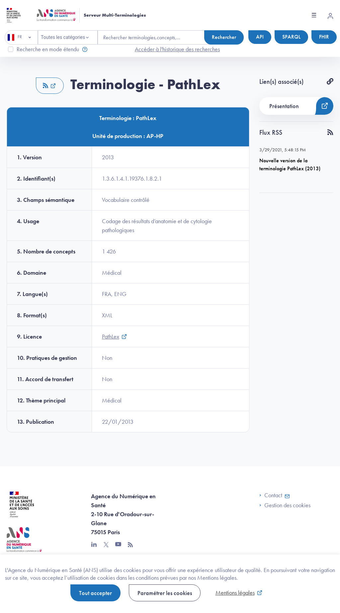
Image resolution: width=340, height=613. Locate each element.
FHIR (324, 36)
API (260, 36)
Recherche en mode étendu (48, 49)
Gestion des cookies (287, 505)
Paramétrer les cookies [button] (164, 593)
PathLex (110, 336)
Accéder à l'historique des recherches (177, 49)
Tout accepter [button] (95, 593)
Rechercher (224, 37)
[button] (50, 85)
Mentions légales (235, 592)
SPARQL (291, 36)
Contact (270, 495)
